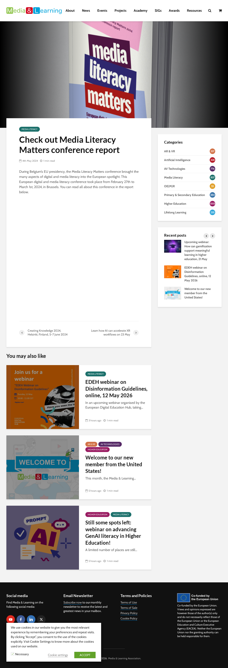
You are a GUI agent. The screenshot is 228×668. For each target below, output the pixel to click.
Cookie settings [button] (58, 655)
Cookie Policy (128, 618)
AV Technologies (110, 444)
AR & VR (91, 444)
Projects (120, 11)
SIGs (158, 11)
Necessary (22, 654)
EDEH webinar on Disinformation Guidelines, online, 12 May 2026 (116, 388)
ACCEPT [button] (85, 655)
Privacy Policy (129, 613)
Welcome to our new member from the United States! (113, 464)
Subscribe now (72, 602)
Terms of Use (128, 602)
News (86, 11)
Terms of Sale (128, 608)
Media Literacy (29, 129)
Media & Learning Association (124, 658)
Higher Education (97, 449)
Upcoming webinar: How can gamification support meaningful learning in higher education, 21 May (198, 250)
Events (102, 11)
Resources (194, 11)
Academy (141, 11)
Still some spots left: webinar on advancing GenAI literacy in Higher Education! (113, 532)
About (70, 11)
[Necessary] (12, 654)
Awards (174, 11)
